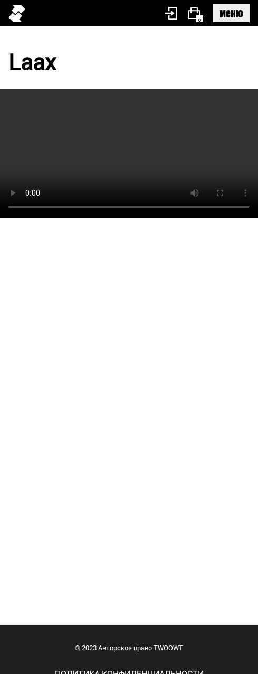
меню (231, 12)
